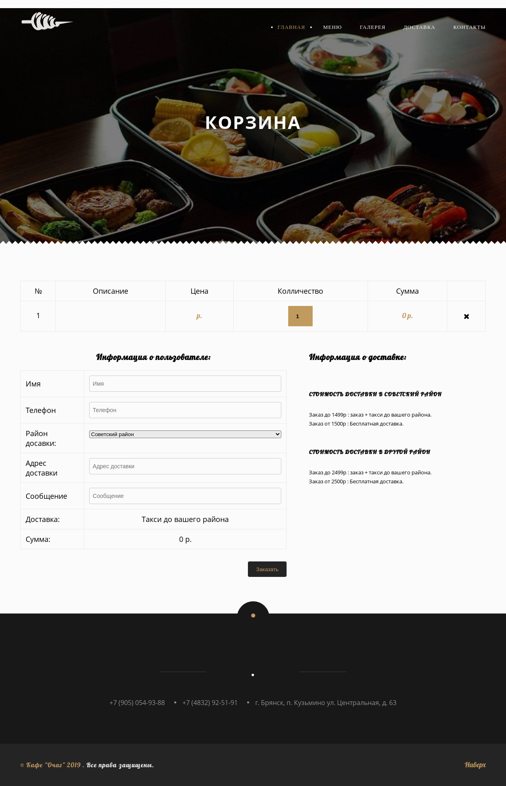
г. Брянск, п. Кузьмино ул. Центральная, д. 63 (325, 702)
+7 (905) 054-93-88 (137, 702)
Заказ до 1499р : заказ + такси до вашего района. (370, 414)
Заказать (267, 569)
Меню (332, 27)
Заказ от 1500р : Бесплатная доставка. (356, 423)
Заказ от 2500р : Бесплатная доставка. (356, 481)
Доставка (419, 27)
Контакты (469, 27)
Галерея (373, 27)
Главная (291, 27)
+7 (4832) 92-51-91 (210, 702)
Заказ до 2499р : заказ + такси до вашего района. (370, 472)
